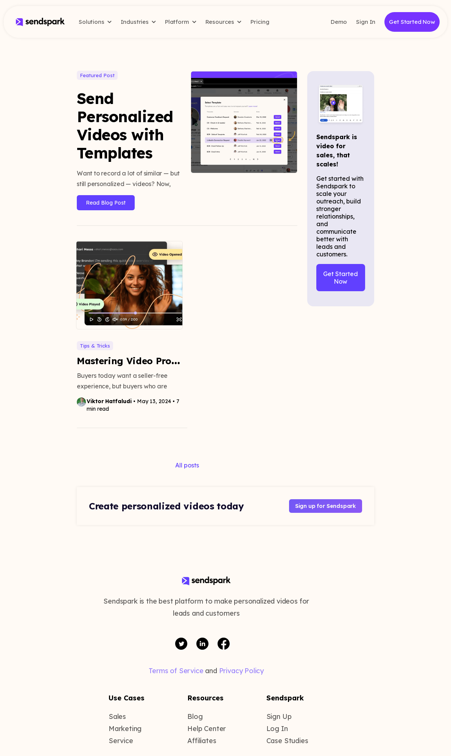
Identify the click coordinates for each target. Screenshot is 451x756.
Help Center (206, 728)
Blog (194, 716)
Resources (223, 21)
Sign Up (279, 716)
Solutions (95, 21)
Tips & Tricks (95, 346)
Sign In (365, 21)
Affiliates (201, 740)
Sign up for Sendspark (325, 506)
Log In (277, 728)
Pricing (259, 21)
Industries (138, 21)
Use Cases (127, 698)
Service (121, 740)
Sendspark (285, 698)
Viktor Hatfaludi (109, 401)
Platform (180, 21)
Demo (339, 21)
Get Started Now (412, 21)
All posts (187, 465)
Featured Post (97, 75)
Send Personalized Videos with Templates (125, 125)
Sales (117, 716)
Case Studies (287, 740)
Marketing (125, 728)
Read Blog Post (106, 202)
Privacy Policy (241, 670)
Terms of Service (176, 670)
